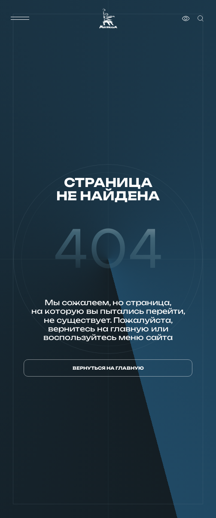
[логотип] (108, 18)
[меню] (20, 18)
